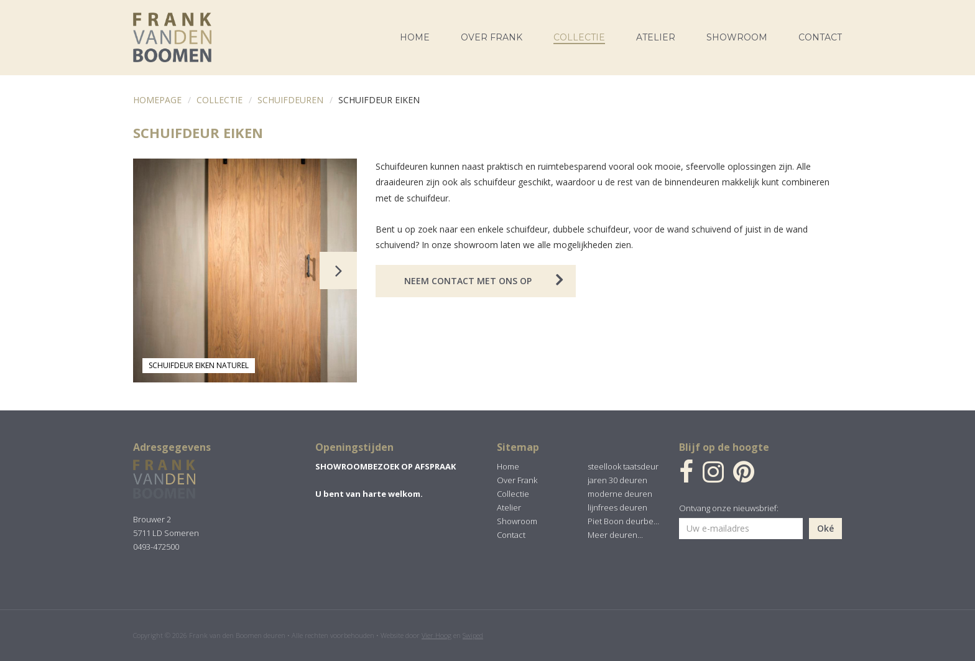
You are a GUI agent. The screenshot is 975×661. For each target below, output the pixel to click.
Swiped (473, 635)
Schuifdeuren (290, 100)
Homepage (157, 100)
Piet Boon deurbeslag (624, 521)
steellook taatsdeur (623, 466)
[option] (245, 270)
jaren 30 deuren (617, 480)
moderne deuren (620, 493)
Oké (825, 528)
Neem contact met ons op (468, 281)
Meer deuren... (615, 534)
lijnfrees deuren (617, 507)
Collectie (219, 100)
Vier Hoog (436, 635)
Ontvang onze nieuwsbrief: (729, 508)
